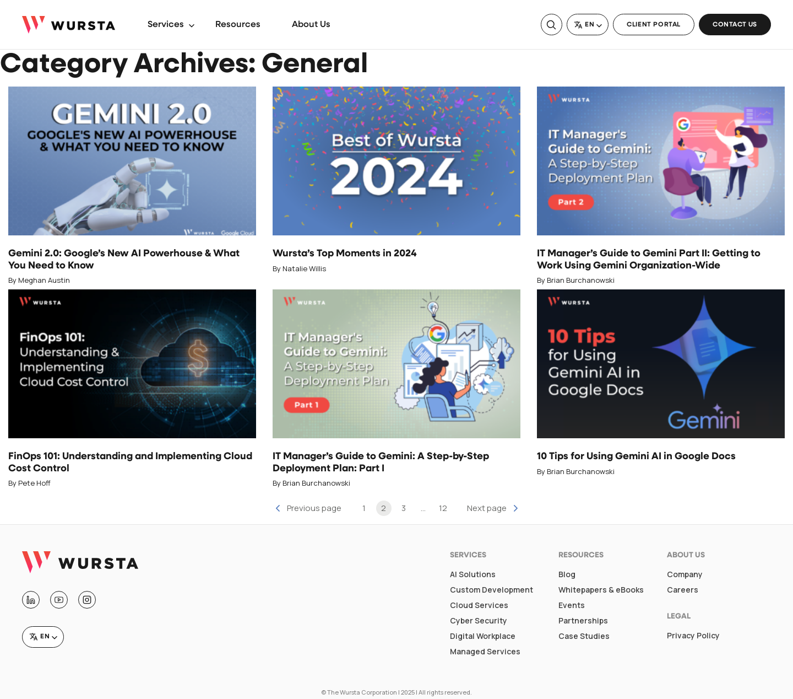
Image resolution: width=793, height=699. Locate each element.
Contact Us (735, 24)
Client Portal (654, 24)
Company (685, 574)
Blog (566, 574)
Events (571, 605)
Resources (237, 24)
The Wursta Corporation (362, 692)
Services (166, 24)
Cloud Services (479, 605)
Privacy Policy (693, 636)
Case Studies (584, 636)
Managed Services (485, 652)
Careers (682, 590)
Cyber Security (478, 621)
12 (443, 508)
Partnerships (583, 621)
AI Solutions (473, 574)
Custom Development (491, 590)
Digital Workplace (482, 636)
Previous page (314, 508)
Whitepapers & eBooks (601, 590)
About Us (311, 24)
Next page (487, 508)
